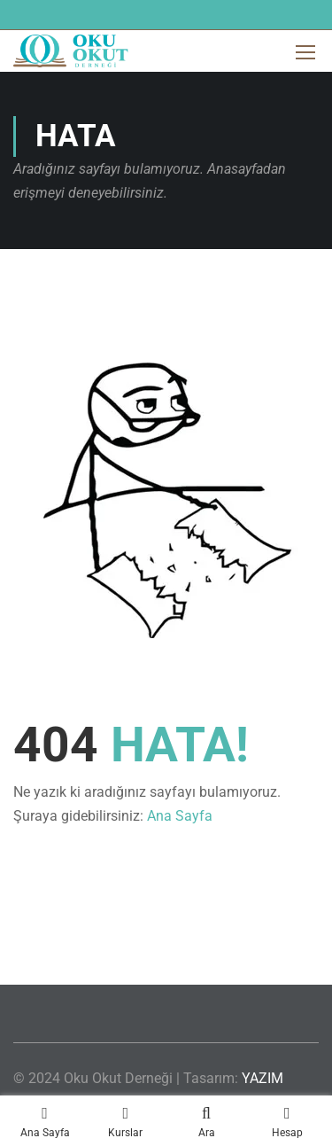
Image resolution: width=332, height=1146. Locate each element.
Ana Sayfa (179, 815)
